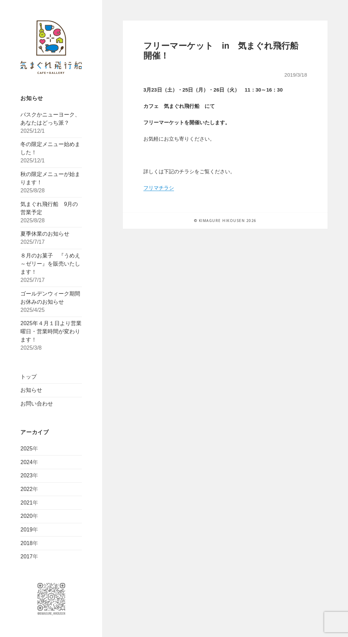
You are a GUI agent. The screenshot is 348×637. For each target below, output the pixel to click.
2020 (26, 516)
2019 (26, 529)
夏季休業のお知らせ (44, 234)
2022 (26, 489)
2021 (26, 503)
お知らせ (31, 390)
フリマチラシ (158, 188)
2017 (26, 556)
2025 (26, 448)
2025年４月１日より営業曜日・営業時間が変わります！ (51, 331)
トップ (28, 377)
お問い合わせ (36, 404)
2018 (26, 543)
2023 (26, 475)
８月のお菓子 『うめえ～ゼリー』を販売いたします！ (50, 264)
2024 (26, 462)
